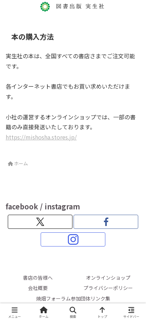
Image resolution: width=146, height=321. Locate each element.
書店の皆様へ (38, 277)
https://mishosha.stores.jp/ (41, 137)
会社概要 (38, 287)
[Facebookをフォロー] (106, 222)
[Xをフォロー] (40, 222)
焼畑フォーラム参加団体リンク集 (73, 298)
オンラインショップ (108, 277)
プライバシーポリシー (108, 287)
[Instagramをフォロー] (73, 239)
